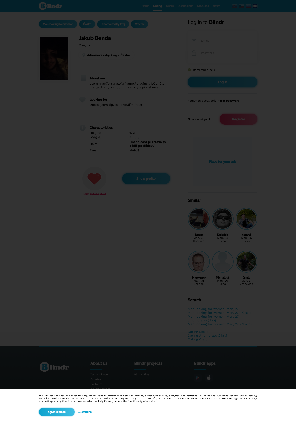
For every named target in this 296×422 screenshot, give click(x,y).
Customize (85, 412)
